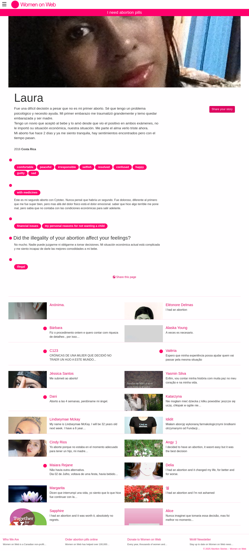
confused (122, 167)
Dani (53, 396)
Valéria (171, 351)
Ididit (169, 419)
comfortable (25, 167)
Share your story (222, 109)
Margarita (57, 488)
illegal (21, 266)
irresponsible (67, 167)
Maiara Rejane (61, 465)
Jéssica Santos (62, 373)
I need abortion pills (124, 12)
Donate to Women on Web (144, 539)
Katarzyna (174, 396)
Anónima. (57, 305)
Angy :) (171, 442)
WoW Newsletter (200, 539)
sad (33, 173)
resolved (104, 167)
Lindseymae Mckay (65, 419)
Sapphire (57, 511)
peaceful (45, 167)
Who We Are (11, 539)
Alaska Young (176, 328)
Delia (170, 465)
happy (139, 167)
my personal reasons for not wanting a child (75, 225)
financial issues (27, 225)
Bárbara (56, 328)
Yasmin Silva (176, 373)
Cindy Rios (58, 442)
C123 (54, 351)
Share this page (124, 277)
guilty (21, 173)
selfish (86, 167)
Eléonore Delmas (179, 305)
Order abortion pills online (81, 539)
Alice (169, 511)
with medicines (27, 192)
